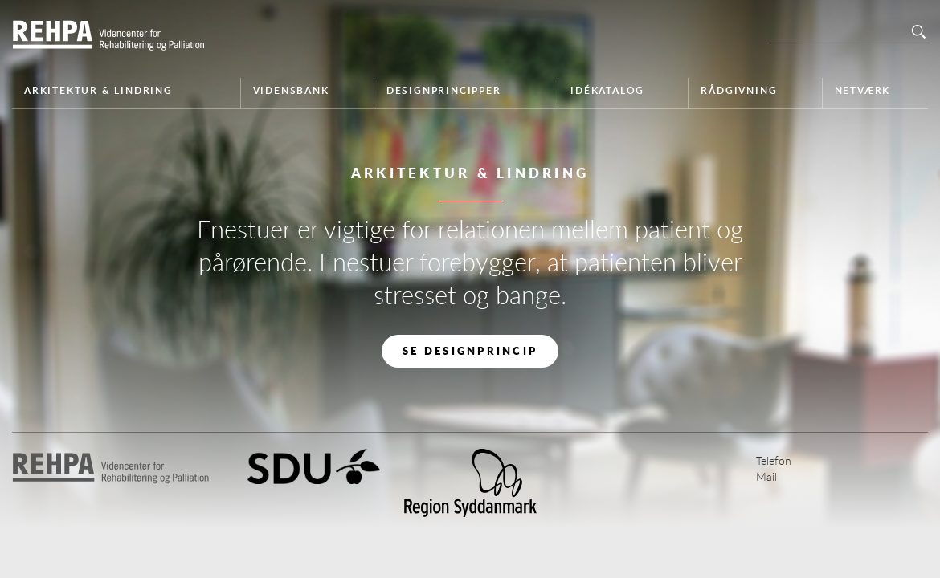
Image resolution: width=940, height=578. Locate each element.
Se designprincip (470, 350)
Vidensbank (291, 90)
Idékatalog (607, 90)
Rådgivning (739, 90)
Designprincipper (443, 90)
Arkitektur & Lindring (98, 90)
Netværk (863, 90)
